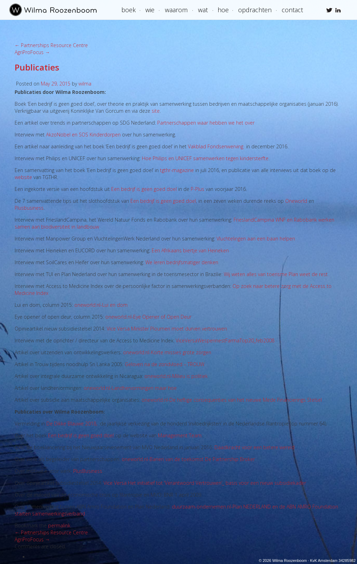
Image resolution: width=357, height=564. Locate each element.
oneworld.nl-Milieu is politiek (176, 376)
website (23, 177)
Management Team (180, 435)
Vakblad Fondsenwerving (215, 146)
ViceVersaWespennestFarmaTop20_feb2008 (225, 340)
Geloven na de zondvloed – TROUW (164, 364)
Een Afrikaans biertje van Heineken (190, 250)
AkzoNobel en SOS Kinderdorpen (83, 134)
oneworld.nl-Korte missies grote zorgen (167, 352)
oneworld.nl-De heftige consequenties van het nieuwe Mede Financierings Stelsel (232, 399)
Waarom (176, 10)
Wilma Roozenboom (53, 9)
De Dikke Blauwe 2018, (71, 423)
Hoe (223, 10)
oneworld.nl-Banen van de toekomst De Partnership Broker (188, 459)
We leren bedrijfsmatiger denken (181, 262)
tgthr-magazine (177, 170)
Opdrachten (255, 10)
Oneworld (296, 201)
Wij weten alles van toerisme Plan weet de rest (276, 274)
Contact (292, 10)
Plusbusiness (29, 208)
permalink (59, 525)
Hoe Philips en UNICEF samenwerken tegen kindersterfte (205, 158)
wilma (84, 83)
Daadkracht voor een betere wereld (254, 447)
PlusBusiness (87, 471)
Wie (149, 10)
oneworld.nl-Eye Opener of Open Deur (148, 316)
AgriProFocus (32, 52)
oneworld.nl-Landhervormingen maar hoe (130, 388)
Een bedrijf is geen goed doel (144, 189)
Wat (203, 10)
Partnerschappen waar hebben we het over (206, 122)
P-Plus (197, 189)
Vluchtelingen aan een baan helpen (256, 238)
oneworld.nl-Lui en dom (101, 305)
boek (128, 10)
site (156, 110)
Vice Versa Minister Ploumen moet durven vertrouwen (167, 328)
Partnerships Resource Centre (51, 45)
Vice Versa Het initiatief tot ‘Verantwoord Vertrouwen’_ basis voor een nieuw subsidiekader (205, 483)
